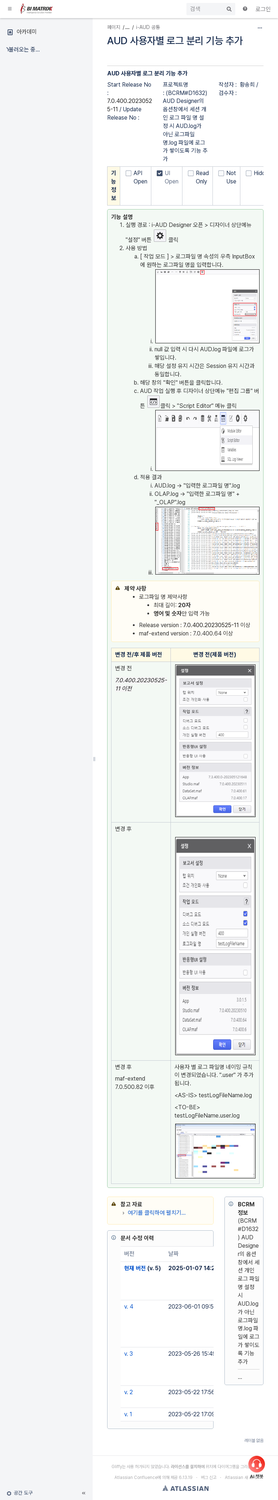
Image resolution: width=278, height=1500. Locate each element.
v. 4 (128, 1306)
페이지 (113, 27)
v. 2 (128, 1392)
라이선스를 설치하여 (188, 1466)
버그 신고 (208, 1477)
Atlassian (185, 1488)
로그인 (263, 9)
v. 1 (128, 1414)
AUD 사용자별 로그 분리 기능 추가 (175, 40)
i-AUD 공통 (148, 27)
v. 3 (128, 1353)
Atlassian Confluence (135, 1477)
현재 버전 (135, 1268)
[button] (10, 9)
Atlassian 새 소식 (240, 1477)
